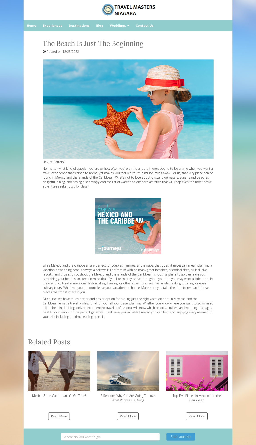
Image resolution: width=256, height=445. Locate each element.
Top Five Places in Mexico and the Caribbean (197, 376)
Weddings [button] (119, 25)
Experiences (52, 25)
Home (31, 25)
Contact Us (145, 25)
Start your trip (181, 437)
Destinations (79, 25)
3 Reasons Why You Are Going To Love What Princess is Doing (128, 376)
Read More (59, 416)
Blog (99, 25)
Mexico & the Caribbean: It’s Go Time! (59, 374)
